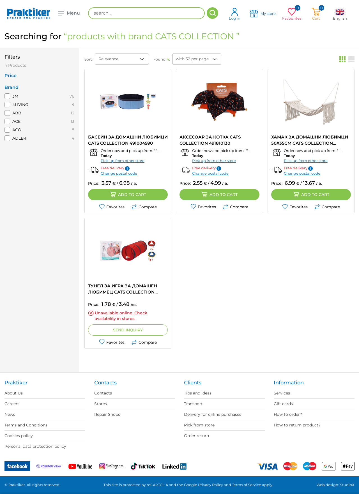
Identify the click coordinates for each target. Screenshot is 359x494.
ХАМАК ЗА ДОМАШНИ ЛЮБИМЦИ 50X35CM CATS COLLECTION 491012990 (309, 140)
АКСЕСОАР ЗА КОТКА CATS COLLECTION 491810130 (210, 140)
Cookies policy (18, 435)
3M (15, 96)
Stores (100, 403)
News (9, 414)
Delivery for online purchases (212, 414)
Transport (193, 403)
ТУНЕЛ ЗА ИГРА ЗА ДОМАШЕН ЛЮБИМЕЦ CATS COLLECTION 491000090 (122, 289)
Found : (161, 59)
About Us (13, 393)
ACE (16, 121)
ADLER (19, 138)
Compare (144, 207)
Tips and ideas (197, 393)
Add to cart (128, 194)
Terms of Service (246, 485)
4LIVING (20, 104)
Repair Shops (107, 414)
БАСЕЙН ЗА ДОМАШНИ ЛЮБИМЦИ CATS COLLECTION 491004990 (128, 140)
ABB (16, 113)
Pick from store (199, 425)
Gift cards (283, 403)
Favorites (112, 207)
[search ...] (146, 13)
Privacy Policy (210, 485)
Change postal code (119, 173)
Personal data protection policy (35, 446)
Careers (11, 403)
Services (282, 393)
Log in (234, 13)
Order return (196, 435)
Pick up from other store (122, 160)
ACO (16, 129)
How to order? (288, 414)
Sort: (88, 59)
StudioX (347, 485)
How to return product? (297, 425)
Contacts (103, 393)
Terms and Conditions (25, 425)
